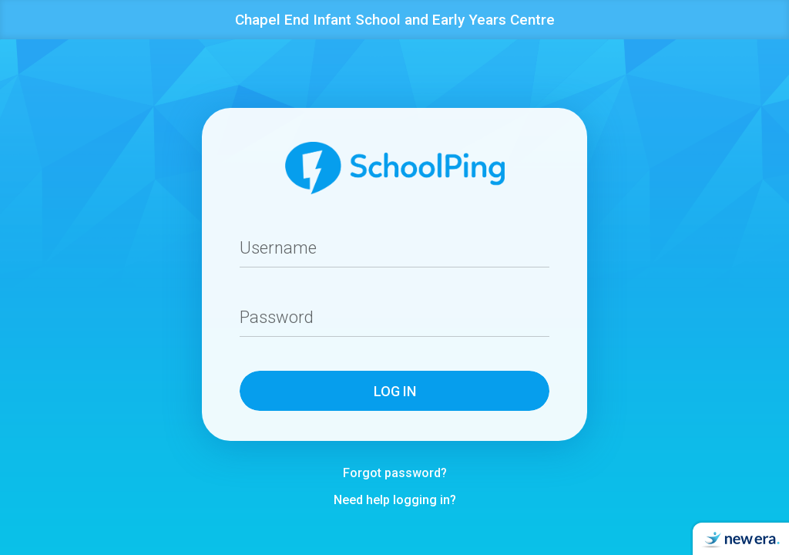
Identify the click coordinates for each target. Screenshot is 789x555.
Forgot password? (395, 473)
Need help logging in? (395, 500)
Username (278, 247)
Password (277, 317)
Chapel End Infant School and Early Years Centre (395, 20)
